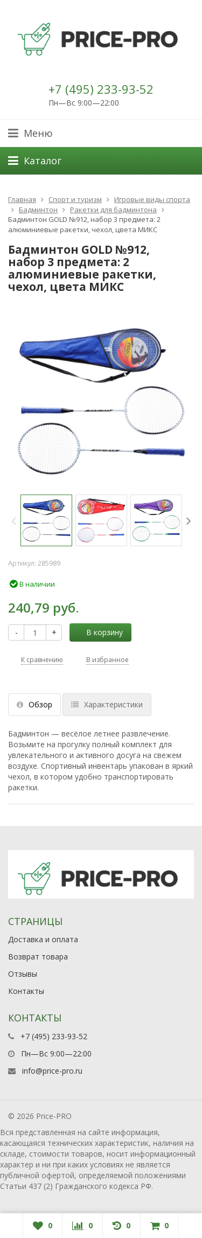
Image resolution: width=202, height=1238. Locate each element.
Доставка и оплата (43, 939)
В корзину (98, 632)
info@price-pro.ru (52, 1071)
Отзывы (22, 974)
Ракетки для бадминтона (113, 209)
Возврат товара (38, 956)
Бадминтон (38, 209)
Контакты (26, 991)
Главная (22, 199)
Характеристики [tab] (107, 704)
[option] (46, 520)
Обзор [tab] (34, 704)
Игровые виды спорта (152, 199)
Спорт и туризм (75, 199)
